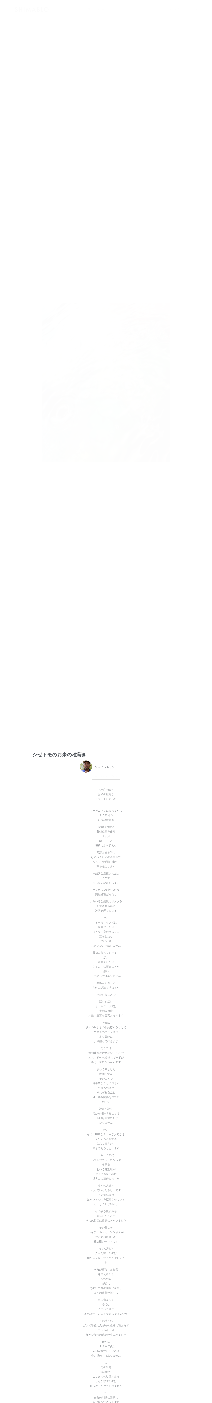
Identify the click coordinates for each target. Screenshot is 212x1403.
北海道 (113, 776)
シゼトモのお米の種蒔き (59, 754)
